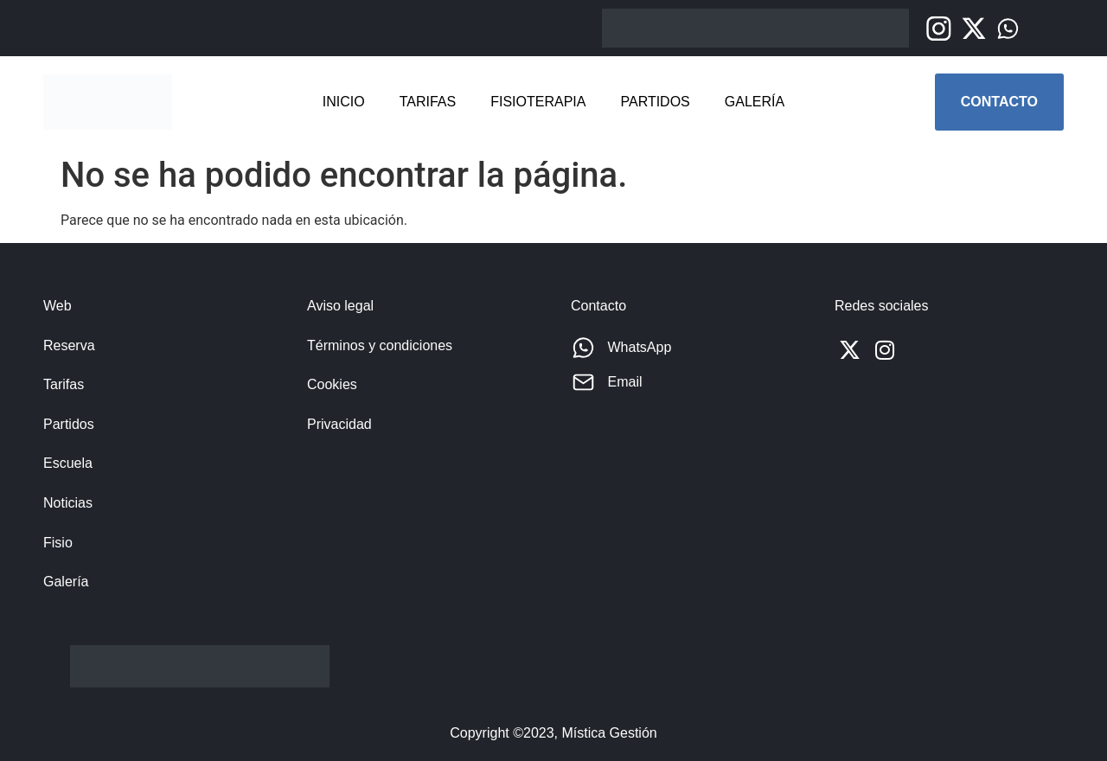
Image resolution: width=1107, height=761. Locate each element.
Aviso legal (340, 305)
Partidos (654, 101)
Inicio (344, 101)
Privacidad (339, 424)
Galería (754, 101)
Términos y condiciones (379, 345)
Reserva (69, 345)
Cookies (332, 384)
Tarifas (428, 101)
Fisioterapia (537, 101)
